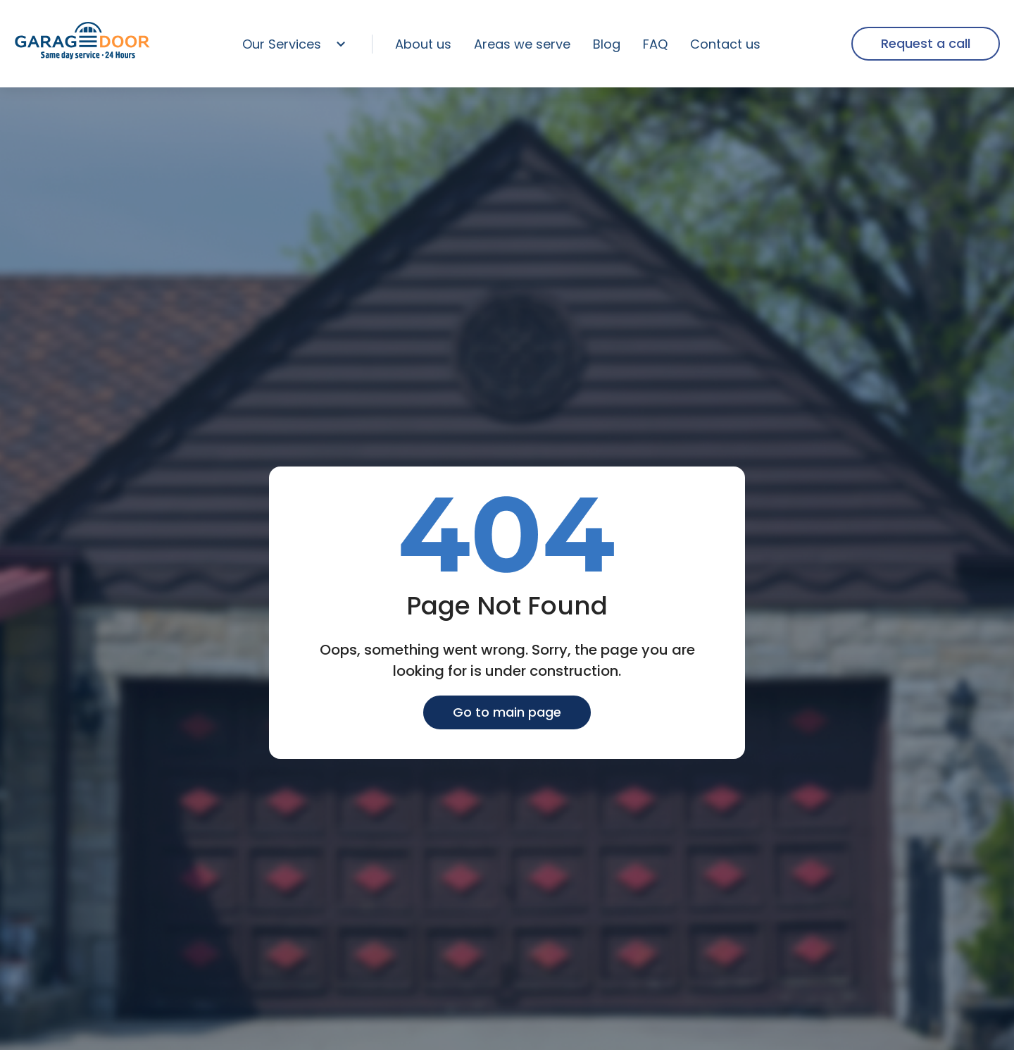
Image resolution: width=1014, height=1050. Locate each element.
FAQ (655, 44)
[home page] (82, 57)
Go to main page (507, 712)
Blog (606, 44)
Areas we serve (522, 44)
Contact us (725, 44)
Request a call (925, 43)
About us (423, 44)
